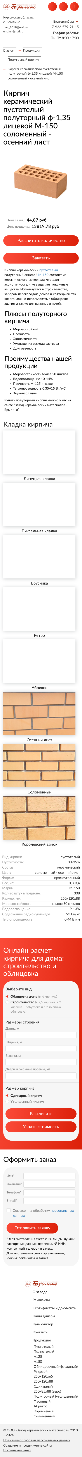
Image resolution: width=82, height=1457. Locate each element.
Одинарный (43, 1386)
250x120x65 (43, 1376)
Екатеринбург (63, 21)
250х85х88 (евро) (47, 1391)
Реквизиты (41, 1300)
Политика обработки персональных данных (36, 1440)
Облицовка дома (33, 996)
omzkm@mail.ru (13, 31)
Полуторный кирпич (23, 59)
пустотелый (48, 270)
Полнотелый (44, 1351)
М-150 (43, 275)
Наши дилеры (44, 1316)
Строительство (37, 1007)
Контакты (40, 1332)
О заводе (40, 1292)
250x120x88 (43, 1381)
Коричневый (44, 1411)
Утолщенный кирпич (27, 1101)
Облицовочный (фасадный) (56, 1366)
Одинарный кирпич (26, 1095)
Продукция (31, 50)
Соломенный (44, 1416)
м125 (38, 1356)
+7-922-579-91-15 (64, 27)
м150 (38, 1361)
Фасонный (42, 1401)
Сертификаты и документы (55, 1308)
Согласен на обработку (43, 1213)
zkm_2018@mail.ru (15, 27)
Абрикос (40, 1406)
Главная (8, 50)
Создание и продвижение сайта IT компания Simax (27, 1448)
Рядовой (40, 1371)
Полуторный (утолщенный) (56, 1396)
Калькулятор (43, 1324)
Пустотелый (44, 1346)
